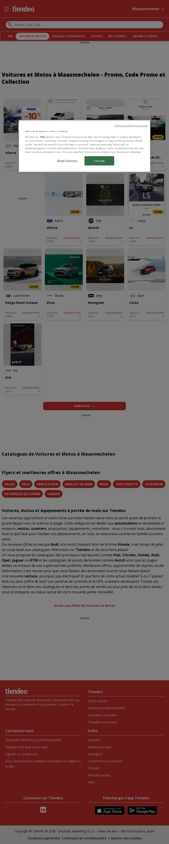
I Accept (99, 160)
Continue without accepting (130, 125)
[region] (84, 146)
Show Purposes (67, 160)
